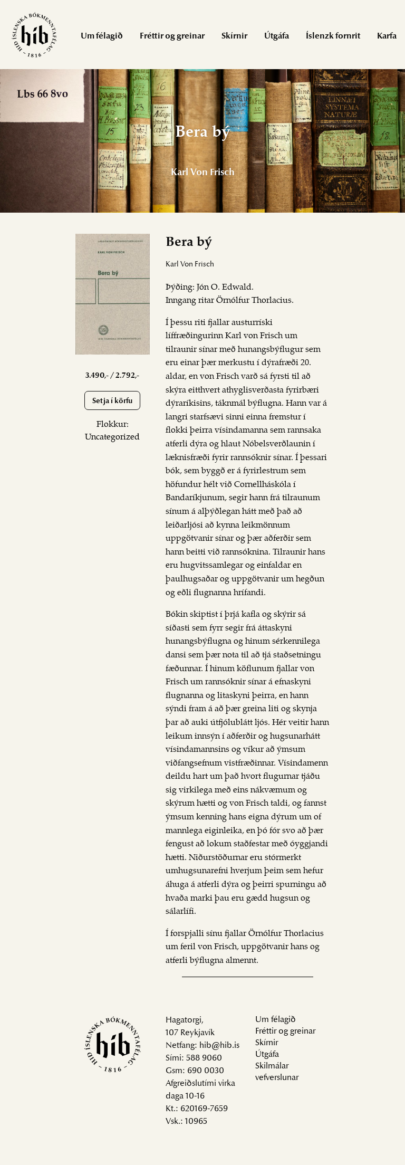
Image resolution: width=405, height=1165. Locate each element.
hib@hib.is (219, 1046)
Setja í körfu (112, 401)
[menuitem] (101, 35)
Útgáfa (276, 36)
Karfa (387, 36)
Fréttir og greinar (172, 36)
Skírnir (234, 36)
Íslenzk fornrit (333, 36)
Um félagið (102, 36)
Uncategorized (112, 437)
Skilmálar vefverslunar (276, 1072)
